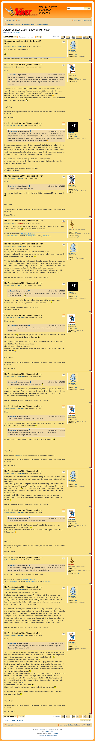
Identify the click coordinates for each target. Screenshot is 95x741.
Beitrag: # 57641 (10, 126)
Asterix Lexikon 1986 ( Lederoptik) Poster (26, 29)
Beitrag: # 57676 (10, 635)
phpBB (41, 729)
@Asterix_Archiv (31, 236)
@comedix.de (47, 236)
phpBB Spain (49, 731)
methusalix (71, 74)
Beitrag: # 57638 (10, 46)
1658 (75, 54)
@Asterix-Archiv (13, 236)
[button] (63, 37)
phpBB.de (55, 733)
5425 (75, 137)
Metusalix (13, 416)
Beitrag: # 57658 (10, 285)
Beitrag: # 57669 (10, 560)
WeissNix (13, 75)
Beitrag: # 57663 (10, 408)
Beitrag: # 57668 (10, 512)
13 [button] (74, 37)
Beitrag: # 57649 (10, 223)
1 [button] (69, 37)
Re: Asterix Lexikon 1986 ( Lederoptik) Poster (22, 42)
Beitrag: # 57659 (10, 317)
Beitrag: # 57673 (10, 589)
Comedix (71, 227)
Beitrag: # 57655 (10, 246)
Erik (14, 32)
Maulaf (18, 32)
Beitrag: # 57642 (10, 178)
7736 (75, 232)
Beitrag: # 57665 (10, 473)
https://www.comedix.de (28, 234)
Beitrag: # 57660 (10, 376)
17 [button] (87, 37)
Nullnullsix (71, 50)
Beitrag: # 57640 (10, 67)
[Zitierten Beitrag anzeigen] (29, 75)
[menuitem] (17, 20)
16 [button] (84, 37)
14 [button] (77, 37)
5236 (75, 78)
